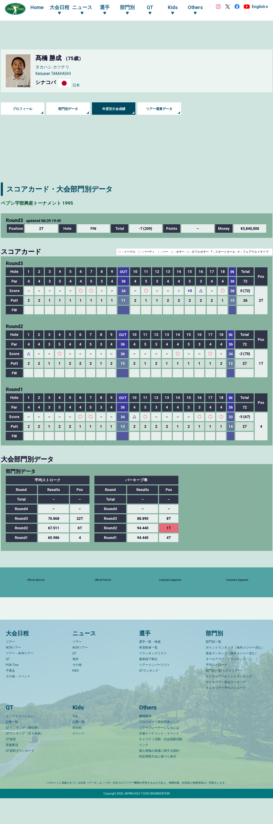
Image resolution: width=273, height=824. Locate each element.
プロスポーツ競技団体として (159, 747)
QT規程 (11, 765)
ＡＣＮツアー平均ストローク (226, 713)
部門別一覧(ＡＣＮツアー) (224, 696)
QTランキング (148, 696)
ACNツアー (13, 673)
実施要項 (12, 771)
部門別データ (68, 109)
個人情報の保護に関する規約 (159, 776)
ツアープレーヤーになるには (159, 753)
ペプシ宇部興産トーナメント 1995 (56, 202)
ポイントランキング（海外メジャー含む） (235, 673)
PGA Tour (12, 690)
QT (8, 685)
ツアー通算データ (159, 109)
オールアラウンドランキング (226, 685)
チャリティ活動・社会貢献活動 (160, 765)
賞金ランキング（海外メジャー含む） (232, 679)
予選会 (10, 696)
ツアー (10, 667)
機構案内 (145, 742)
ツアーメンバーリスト (154, 690)
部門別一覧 (213, 667)
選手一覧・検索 (150, 667)
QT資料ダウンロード (20, 776)
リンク (143, 771)
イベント (78, 759)
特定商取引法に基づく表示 (157, 782)
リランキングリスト (153, 679)
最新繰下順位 (148, 685)
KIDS (75, 696)
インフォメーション (20, 742)
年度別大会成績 (114, 109)
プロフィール (22, 109)
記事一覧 (12, 747)
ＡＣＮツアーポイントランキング (229, 702)
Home (41, 8)
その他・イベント (18, 702)
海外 (75, 685)
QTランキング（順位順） (23, 753)
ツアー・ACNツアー (20, 679)
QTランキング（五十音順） (25, 759)
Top (75, 742)
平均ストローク (216, 690)
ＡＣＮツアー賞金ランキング (226, 708)
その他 (77, 690)
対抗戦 (77, 753)
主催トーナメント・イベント (159, 759)
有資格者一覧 (148, 673)
